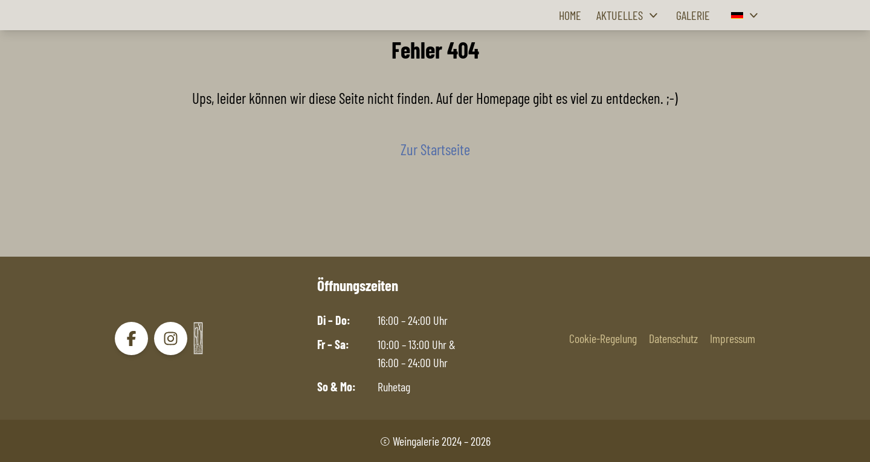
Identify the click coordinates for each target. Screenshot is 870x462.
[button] (746, 15)
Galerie (693, 15)
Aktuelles (628, 15)
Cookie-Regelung (603, 338)
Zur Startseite (435, 149)
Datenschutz (673, 338)
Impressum (732, 338)
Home (570, 15)
